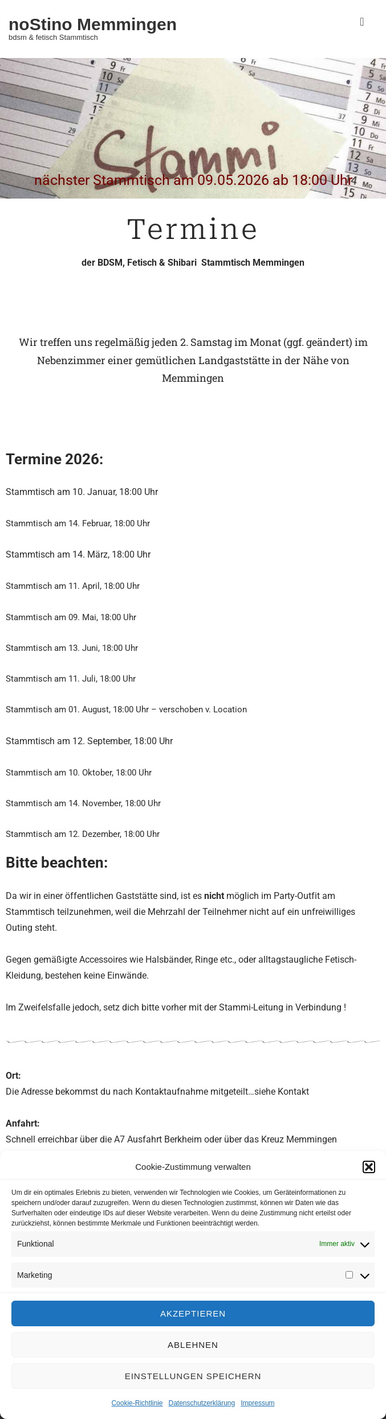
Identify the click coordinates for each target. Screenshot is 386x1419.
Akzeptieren (193, 1313)
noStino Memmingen (93, 24)
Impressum (257, 1403)
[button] (369, 1167)
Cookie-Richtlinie (136, 1403)
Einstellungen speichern (193, 1376)
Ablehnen (193, 1345)
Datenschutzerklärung (201, 1403)
